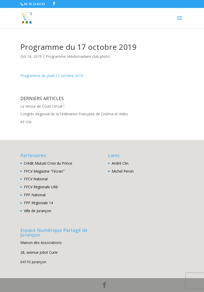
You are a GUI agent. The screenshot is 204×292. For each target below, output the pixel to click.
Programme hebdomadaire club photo (78, 56)
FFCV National (36, 178)
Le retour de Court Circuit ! (42, 106)
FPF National (35, 194)
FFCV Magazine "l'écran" (44, 171)
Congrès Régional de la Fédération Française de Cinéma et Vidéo (74, 113)
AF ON (25, 121)
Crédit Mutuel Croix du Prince (48, 163)
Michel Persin (123, 171)
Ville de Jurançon (37, 210)
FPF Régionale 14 (38, 202)
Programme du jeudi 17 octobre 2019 (51, 75)
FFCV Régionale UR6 (41, 186)
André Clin (120, 163)
